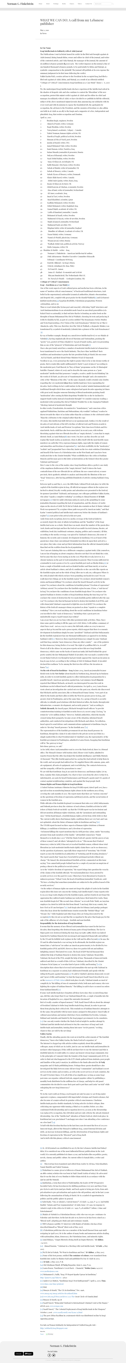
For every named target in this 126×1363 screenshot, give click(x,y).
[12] (105, 563)
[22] (59, 989)
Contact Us (88, 4)
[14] (47, 667)
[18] (49, 917)
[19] (99, 939)
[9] (76, 446)
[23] (41, 1021)
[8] (66, 436)
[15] (86, 727)
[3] (96, 297)
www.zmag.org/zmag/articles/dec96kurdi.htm (58, 1293)
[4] (58, 300)
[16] (98, 822)
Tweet (42, 1334)
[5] (41, 332)
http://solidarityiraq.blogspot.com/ (54, 1328)
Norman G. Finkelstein (20, 3)
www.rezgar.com (56, 1306)
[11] (48, 515)
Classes (72, 4)
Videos (80, 4)
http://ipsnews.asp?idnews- (51, 1277)
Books (64, 4)
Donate (18, 1354)
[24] (53, 1122)
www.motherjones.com (49, 1271)
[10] (50, 500)
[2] (68, 285)
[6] (47, 338)
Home (40, 4)
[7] (90, 345)
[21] (70, 974)
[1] (41, 1148)
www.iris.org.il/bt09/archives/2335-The (58, 1296)
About (48, 4)
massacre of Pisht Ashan (55, 980)
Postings (55, 4)
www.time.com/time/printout (52, 1284)
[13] (53, 639)
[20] (98, 964)
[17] (66, 907)
